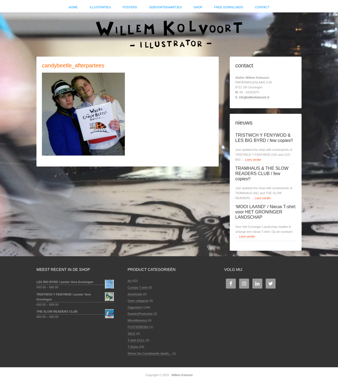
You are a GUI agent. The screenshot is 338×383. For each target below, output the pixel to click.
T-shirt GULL (136, 340)
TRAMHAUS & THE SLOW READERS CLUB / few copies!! (262, 173)
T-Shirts (133, 346)
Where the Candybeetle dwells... (149, 353)
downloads (135, 294)
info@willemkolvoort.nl (254, 97)
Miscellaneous (137, 320)
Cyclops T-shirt (138, 287)
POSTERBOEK (138, 327)
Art (129, 280)
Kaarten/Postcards (140, 313)
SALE (131, 333)
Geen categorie (138, 300)
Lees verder (253, 159)
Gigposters (135, 307)
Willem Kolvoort (169, 31)
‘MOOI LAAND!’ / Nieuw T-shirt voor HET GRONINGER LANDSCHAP (265, 212)
